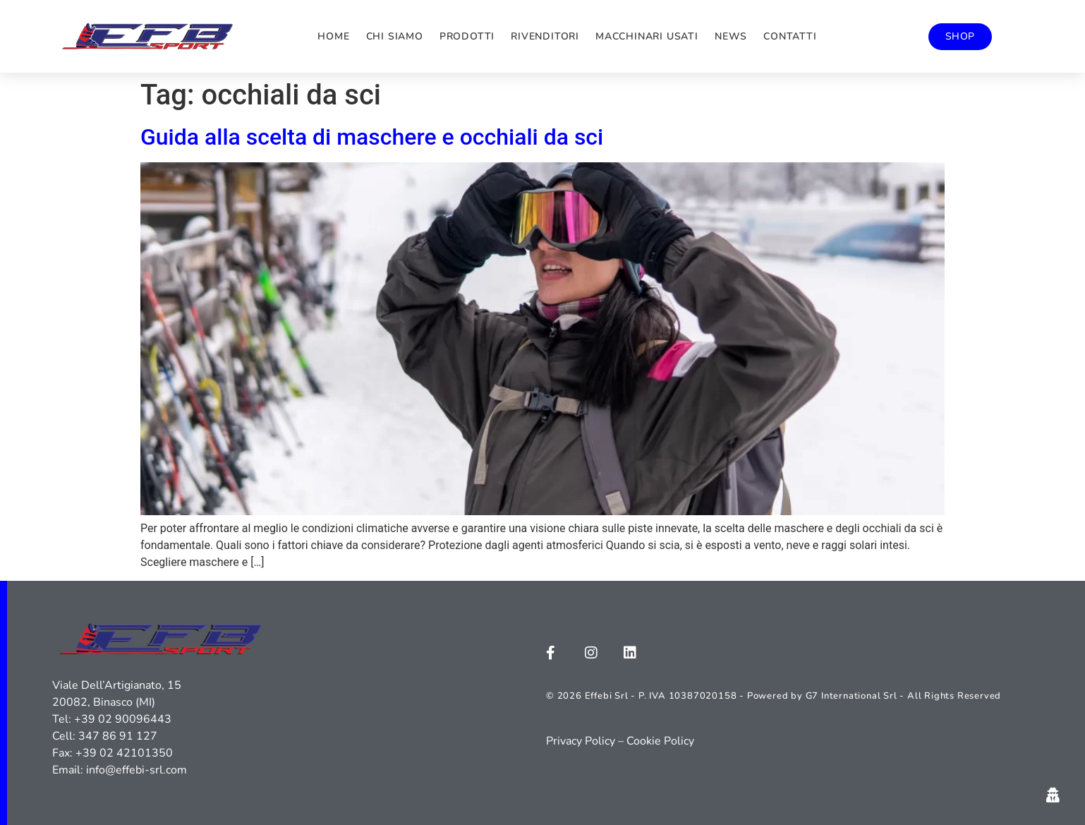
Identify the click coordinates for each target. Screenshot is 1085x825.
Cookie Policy (660, 741)
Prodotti (467, 36)
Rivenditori (545, 36)
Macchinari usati (646, 36)
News (731, 36)
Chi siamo (394, 36)
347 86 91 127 (117, 736)
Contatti (789, 36)
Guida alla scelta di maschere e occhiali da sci (371, 137)
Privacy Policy (580, 741)
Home (333, 36)
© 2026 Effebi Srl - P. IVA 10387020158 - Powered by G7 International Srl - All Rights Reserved (773, 695)
